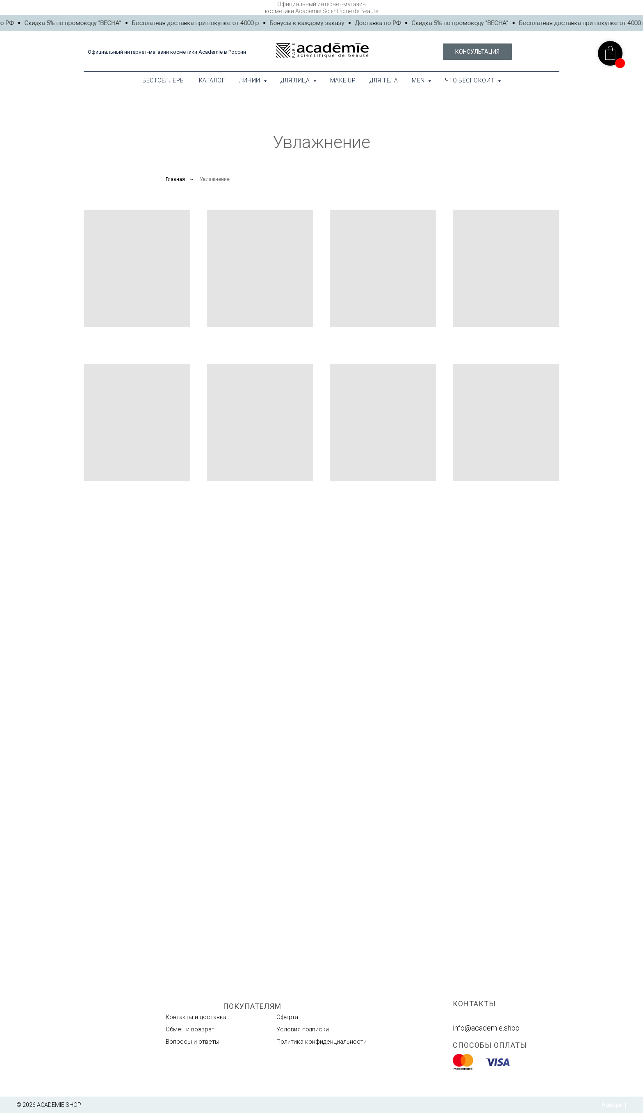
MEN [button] (419, 80)
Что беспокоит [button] (470, 80)
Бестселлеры (163, 80)
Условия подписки (302, 1029)
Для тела (383, 80)
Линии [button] (250, 80)
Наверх (614, 1105)
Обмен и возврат (190, 1029)
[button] (477, 51)
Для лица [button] (295, 80)
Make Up (343, 80)
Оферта (287, 1017)
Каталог (212, 80)
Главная (175, 179)
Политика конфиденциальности (321, 1041)
